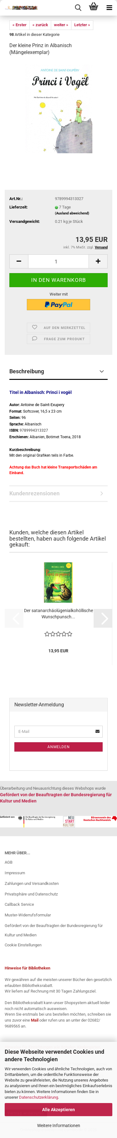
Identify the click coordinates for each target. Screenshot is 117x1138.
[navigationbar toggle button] (109, 8)
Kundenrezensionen (34, 493)
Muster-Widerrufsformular (28, 915)
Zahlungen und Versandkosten (32, 883)
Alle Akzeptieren (58, 1109)
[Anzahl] (58, 261)
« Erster (19, 24)
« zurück (40, 24)
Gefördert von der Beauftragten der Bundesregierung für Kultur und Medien (54, 930)
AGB (8, 862)
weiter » (61, 24)
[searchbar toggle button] (78, 8)
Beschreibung (26, 371)
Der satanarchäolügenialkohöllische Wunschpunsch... (58, 613)
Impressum (15, 873)
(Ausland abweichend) (72, 213)
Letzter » (82, 24)
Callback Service (19, 904)
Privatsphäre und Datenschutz (31, 894)
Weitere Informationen (58, 1125)
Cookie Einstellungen (23, 945)
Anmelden (58, 747)
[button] (18, 261)
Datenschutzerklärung (38, 1097)
